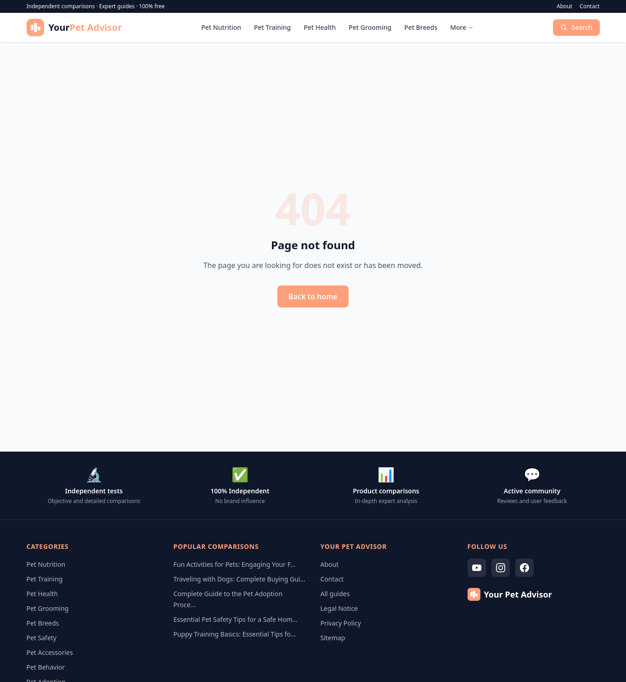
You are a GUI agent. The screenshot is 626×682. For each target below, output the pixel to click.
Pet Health (320, 27)
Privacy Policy (341, 623)
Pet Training (272, 27)
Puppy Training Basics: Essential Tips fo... (235, 634)
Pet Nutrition (221, 27)
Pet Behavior (46, 667)
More (462, 27)
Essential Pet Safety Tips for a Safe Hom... (236, 619)
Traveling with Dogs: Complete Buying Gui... (239, 579)
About (564, 6)
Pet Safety (42, 637)
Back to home (313, 296)
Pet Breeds (420, 27)
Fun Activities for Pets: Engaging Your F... (235, 564)
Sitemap (333, 637)
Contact (589, 6)
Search (576, 27)
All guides (335, 593)
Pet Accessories (50, 652)
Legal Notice (339, 608)
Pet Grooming (370, 27)
